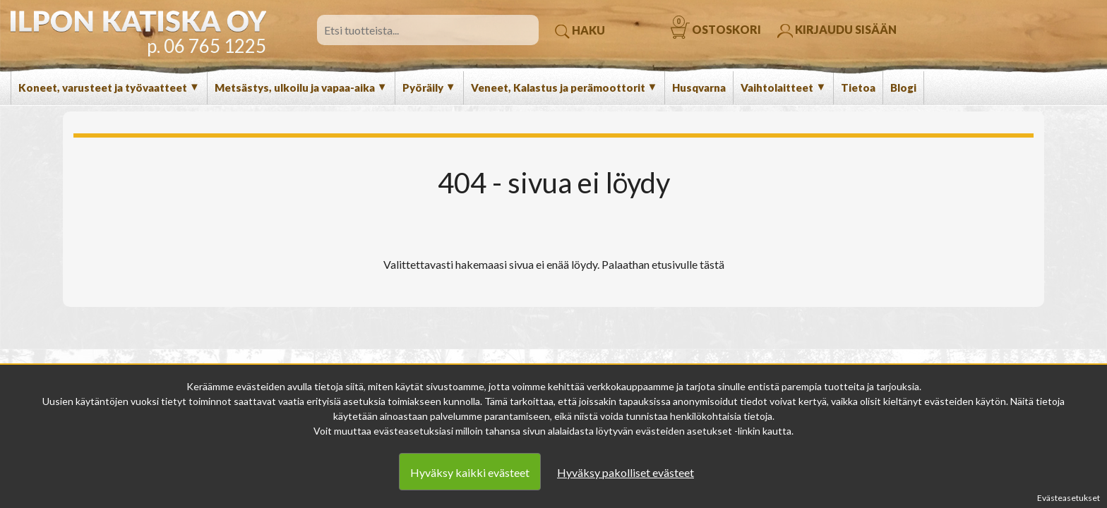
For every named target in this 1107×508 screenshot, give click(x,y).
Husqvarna (699, 87)
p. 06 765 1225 (206, 46)
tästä (712, 264)
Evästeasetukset (1068, 497)
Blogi (903, 87)
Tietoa (858, 87)
